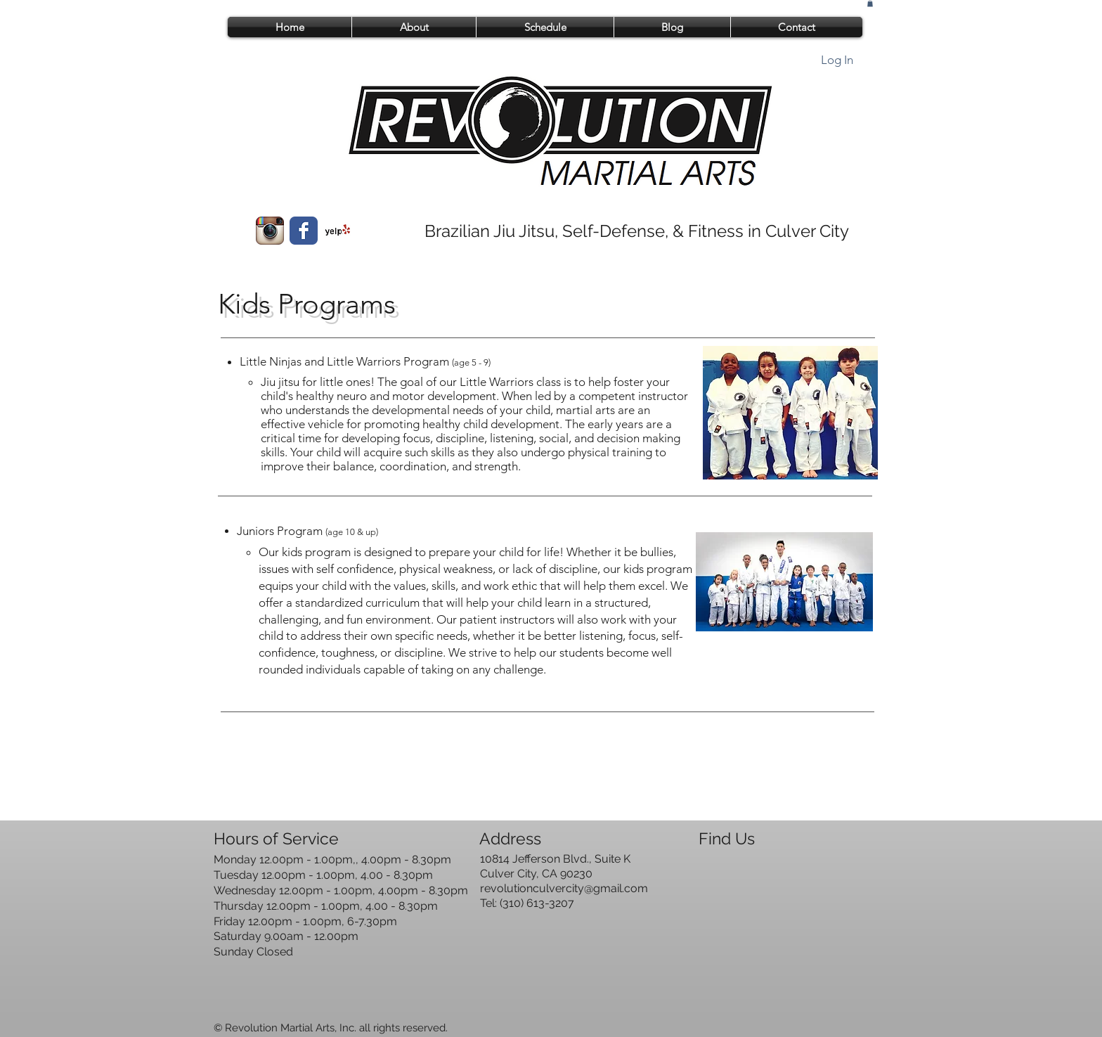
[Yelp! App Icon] (337, 231)
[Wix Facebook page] (304, 231)
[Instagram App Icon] (270, 231)
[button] (870, 3)
